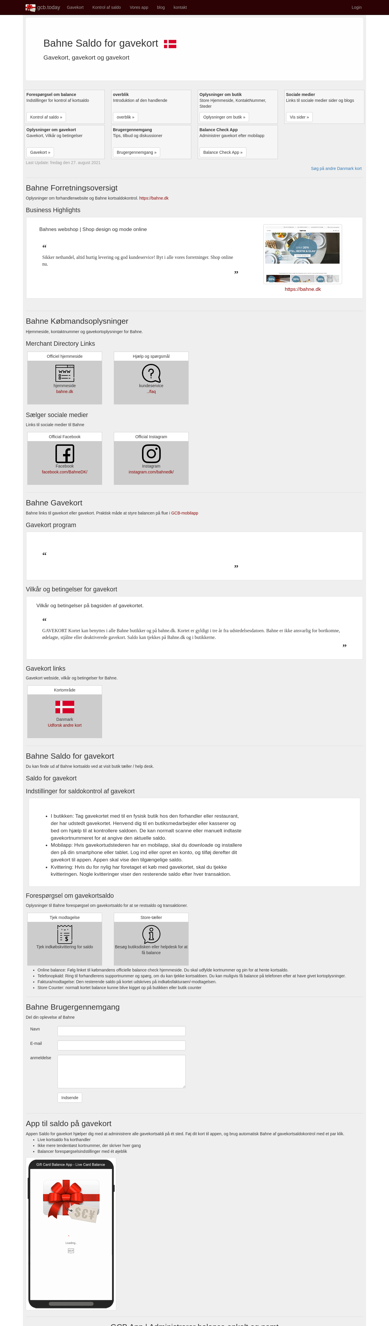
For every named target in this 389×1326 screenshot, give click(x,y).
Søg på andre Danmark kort (336, 168)
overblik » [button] (125, 117)
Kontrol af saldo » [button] (46, 117)
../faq (151, 391)
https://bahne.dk (154, 198)
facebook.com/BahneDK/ (64, 472)
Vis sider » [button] (299, 117)
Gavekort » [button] (40, 152)
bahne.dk (64, 391)
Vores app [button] (139, 7)
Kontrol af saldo (106, 7)
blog (161, 7)
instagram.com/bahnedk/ (151, 472)
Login (357, 7)
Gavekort (75, 7)
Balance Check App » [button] (223, 152)
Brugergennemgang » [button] (136, 152)
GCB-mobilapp (184, 513)
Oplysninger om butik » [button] (224, 117)
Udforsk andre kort (65, 725)
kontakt (180, 7)
